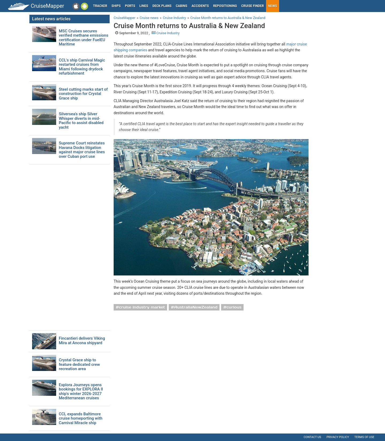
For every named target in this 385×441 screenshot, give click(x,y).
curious (233, 307)
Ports (130, 6)
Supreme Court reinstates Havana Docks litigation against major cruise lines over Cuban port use (82, 150)
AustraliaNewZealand (195, 307)
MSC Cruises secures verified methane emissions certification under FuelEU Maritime (83, 38)
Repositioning (225, 6)
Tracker (100, 6)
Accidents (200, 6)
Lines (144, 6)
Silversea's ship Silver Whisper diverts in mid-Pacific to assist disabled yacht (81, 120)
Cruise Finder (252, 6)
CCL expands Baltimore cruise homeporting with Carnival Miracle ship (80, 418)
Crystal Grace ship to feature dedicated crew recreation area (79, 364)
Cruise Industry (166, 33)
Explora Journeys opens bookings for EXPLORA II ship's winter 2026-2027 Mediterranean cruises (81, 391)
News (272, 6)
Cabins (181, 6)
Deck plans (161, 6)
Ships (116, 6)
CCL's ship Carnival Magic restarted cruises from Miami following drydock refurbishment (82, 67)
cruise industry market (142, 307)
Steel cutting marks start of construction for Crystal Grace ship (83, 94)
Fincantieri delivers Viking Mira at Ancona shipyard (82, 340)
